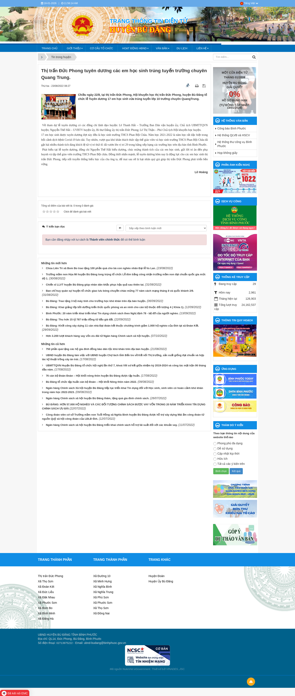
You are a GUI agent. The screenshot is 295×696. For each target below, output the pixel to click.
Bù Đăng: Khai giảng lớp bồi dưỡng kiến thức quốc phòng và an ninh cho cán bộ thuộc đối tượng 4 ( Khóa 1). (115, 307)
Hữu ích (220, 459)
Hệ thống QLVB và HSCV (233, 135)
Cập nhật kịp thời (226, 454)
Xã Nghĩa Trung (103, 592)
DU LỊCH (182, 48)
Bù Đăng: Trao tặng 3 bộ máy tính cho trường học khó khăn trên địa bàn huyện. (96, 301)
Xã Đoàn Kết (46, 586)
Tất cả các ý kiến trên (229, 464)
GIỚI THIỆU (74, 48)
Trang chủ (50, 48)
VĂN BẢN (161, 48)
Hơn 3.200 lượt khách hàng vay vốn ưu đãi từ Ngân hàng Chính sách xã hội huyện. (98, 335)
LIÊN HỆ (202, 48)
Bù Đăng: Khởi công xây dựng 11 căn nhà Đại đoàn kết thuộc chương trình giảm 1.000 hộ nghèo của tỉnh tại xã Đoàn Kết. (122, 325)
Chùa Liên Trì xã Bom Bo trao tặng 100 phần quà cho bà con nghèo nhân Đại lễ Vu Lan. (101, 268)
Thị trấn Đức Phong (50, 576)
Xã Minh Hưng (102, 581)
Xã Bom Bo (45, 608)
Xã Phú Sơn (101, 597)
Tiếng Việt (249, 3)
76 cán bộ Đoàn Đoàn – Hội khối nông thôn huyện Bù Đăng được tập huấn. (93, 375)
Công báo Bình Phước (231, 128)
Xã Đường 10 (101, 576)
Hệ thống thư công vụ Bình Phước (234, 144)
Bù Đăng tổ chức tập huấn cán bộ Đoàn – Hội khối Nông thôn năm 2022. (91, 381)
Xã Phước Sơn (47, 602)
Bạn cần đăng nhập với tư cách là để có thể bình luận (95, 239)
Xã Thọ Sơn (45, 581)
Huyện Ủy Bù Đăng (161, 581)
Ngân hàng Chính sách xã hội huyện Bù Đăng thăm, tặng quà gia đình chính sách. (97, 398)
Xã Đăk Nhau (46, 597)
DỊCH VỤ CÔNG (231, 201)
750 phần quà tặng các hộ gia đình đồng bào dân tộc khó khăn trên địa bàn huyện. (98, 349)
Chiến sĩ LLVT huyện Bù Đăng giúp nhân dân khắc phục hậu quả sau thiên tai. (95, 284)
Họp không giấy (227, 152)
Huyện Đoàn (157, 576)
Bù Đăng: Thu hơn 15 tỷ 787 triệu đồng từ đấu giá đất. (79, 319)
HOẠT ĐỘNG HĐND (134, 48)
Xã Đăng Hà (45, 618)
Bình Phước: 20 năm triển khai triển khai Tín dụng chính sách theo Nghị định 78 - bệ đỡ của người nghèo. (112, 313)
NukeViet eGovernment (136, 669)
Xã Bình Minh (46, 613)
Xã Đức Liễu (46, 592)
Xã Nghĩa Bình (102, 586)
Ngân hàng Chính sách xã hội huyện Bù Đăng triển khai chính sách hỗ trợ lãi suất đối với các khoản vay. (112, 424)
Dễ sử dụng (223, 448)
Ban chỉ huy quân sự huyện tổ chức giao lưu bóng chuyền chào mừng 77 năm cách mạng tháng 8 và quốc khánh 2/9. (120, 290)
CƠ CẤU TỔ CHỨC (101, 48)
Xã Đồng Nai (101, 613)
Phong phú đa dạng (227, 443)
